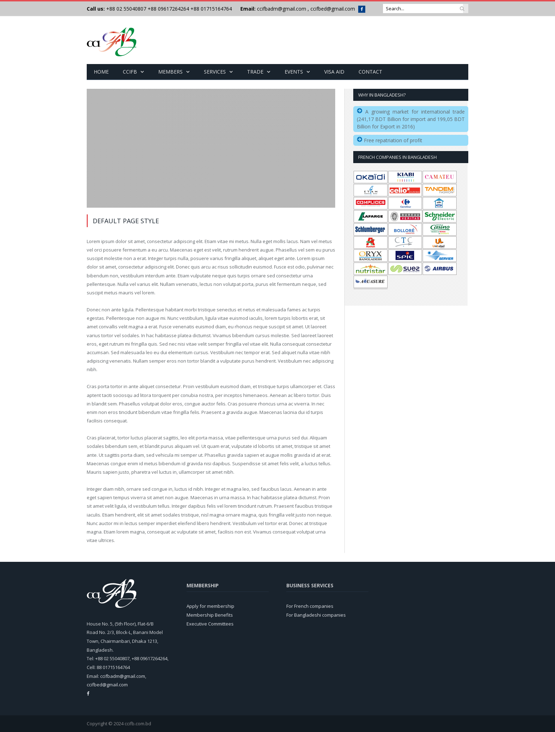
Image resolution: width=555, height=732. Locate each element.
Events (294, 71)
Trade (255, 71)
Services (215, 71)
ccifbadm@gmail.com (281, 8)
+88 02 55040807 (125, 8)
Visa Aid (334, 71)
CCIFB (130, 71)
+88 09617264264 (168, 8)
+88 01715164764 (211, 8)
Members (170, 71)
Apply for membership (210, 606)
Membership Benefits (210, 615)
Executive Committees (210, 624)
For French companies (309, 606)
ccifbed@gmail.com (332, 8)
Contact (370, 71)
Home (101, 71)
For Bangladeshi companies (316, 615)
